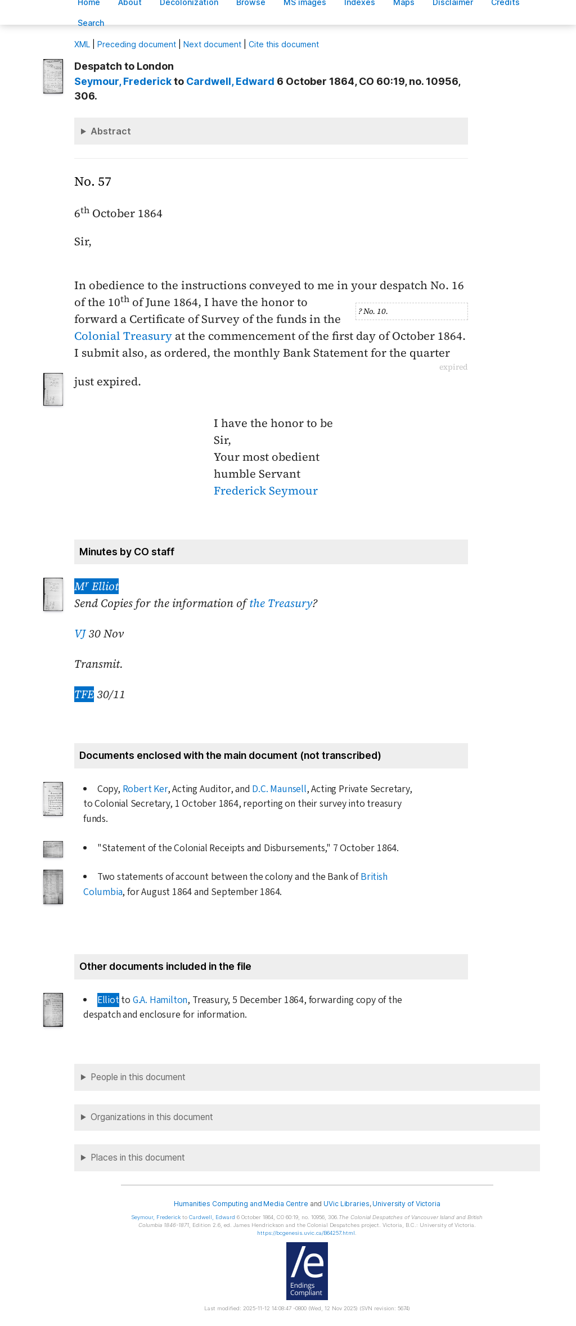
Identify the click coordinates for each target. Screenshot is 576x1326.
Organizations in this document (152, 1117)
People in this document (138, 1077)
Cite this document (284, 44)
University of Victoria (406, 1203)
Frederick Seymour (266, 490)
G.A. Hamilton (160, 1000)
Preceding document (136, 44)
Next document (212, 44)
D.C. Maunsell (279, 789)
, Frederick (123, 81)
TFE (84, 694)
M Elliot (96, 586)
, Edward (230, 81)
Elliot (108, 1000)
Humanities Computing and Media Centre (241, 1203)
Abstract (111, 131)
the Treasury (280, 603)
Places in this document (138, 1157)
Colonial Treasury (123, 336)
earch (91, 23)
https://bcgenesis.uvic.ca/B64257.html (306, 1233)
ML (82, 44)
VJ (80, 633)
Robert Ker (145, 789)
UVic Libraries (346, 1203)
